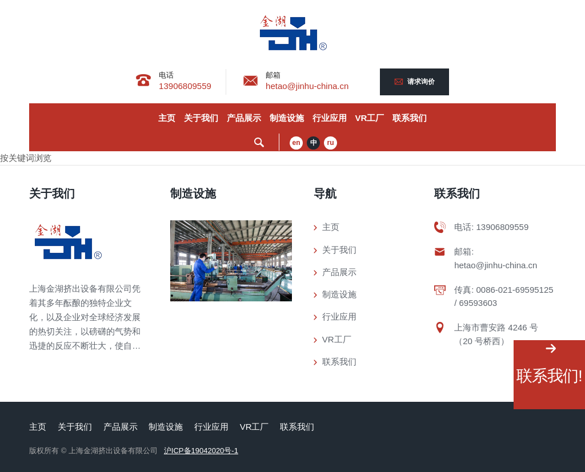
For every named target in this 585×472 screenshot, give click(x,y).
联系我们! (549, 376)
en (296, 143)
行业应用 (329, 118)
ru (330, 143)
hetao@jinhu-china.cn (307, 86)
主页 (166, 118)
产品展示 (244, 118)
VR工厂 (369, 118)
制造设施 (287, 118)
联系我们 (409, 118)
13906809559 (185, 86)
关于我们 (201, 118)
